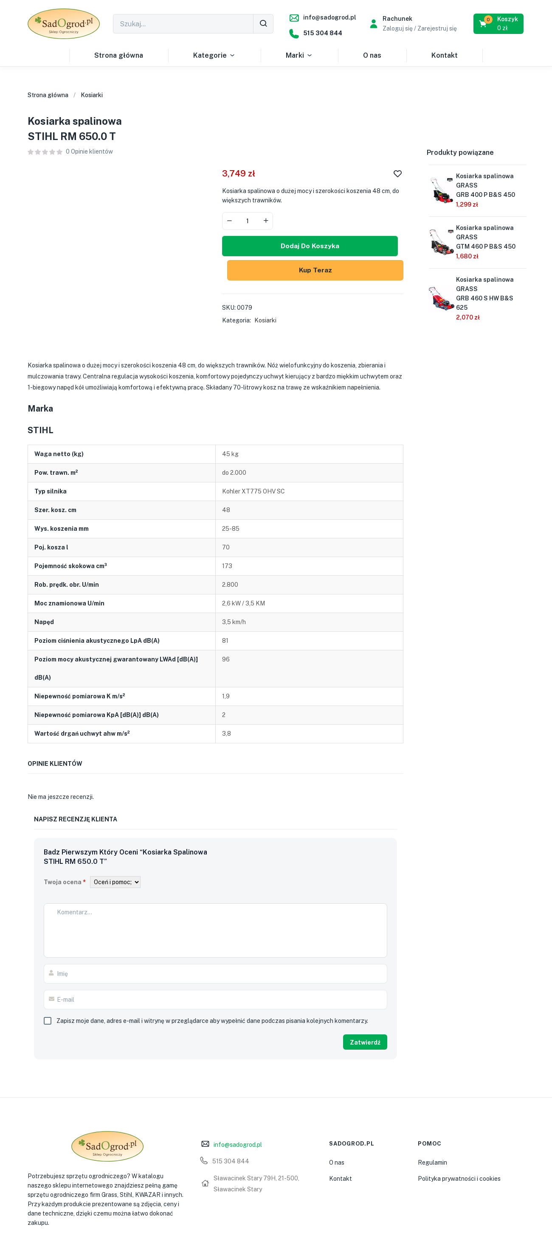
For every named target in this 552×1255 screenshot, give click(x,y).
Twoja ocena (65, 883)
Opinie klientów (89, 151)
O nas (372, 55)
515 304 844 (322, 33)
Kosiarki (92, 95)
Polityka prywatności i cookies (459, 1179)
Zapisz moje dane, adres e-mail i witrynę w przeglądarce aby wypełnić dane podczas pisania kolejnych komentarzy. (212, 1021)
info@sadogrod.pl (329, 17)
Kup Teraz (312, 270)
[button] (499, 24)
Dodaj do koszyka (312, 246)
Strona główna (118, 55)
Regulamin (432, 1163)
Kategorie (214, 55)
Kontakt (444, 55)
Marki (299, 55)
